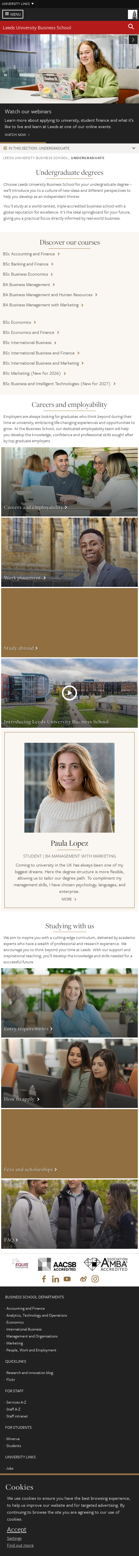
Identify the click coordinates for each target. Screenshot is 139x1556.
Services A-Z (16, 1402)
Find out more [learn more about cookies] (20, 1545)
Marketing (14, 1343)
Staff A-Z (13, 1409)
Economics (15, 1322)
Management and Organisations (32, 1336)
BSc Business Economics (25, 274)
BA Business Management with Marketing (41, 304)
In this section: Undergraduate (39, 148)
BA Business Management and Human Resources (47, 294)
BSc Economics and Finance (28, 332)
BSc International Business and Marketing (41, 363)
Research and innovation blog (29, 1372)
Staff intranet (17, 1416)
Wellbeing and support (115, 142)
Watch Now (69, 88)
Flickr (10, 1379)
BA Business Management (26, 284)
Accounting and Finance (25, 1308)
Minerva (12, 1439)
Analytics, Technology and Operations (36, 1315)
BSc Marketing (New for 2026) (32, 373)
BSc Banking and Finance (26, 264)
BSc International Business (27, 342)
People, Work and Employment (31, 1350)
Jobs (9, 1468)
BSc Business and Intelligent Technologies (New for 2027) (57, 383)
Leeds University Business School (37, 27)
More (69, 481)
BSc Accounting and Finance (29, 253)
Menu (15, 14)
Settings (14, 1538)
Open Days (69, 142)
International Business (24, 1329)
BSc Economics (17, 322)
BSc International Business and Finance (39, 353)
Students (13, 1445)
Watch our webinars (23, 142)
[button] (131, 27)
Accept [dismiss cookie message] (16, 1529)
